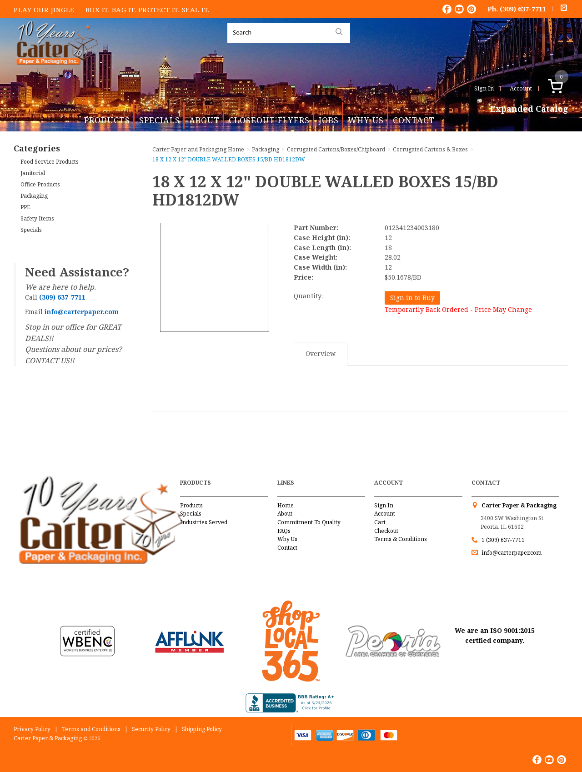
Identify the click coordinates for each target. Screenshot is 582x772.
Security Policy (151, 729)
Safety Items (37, 218)
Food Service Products (49, 161)
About (204, 120)
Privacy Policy (32, 729)
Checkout (386, 531)
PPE (25, 207)
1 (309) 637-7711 (503, 540)
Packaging (34, 196)
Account (521, 88)
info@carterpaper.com (511, 552)
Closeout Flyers (269, 120)
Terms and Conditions (91, 729)
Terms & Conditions (400, 539)
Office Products (40, 184)
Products (107, 120)
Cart (380, 522)
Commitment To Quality (309, 522)
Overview (321, 353)
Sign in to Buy (412, 297)
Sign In (484, 88)
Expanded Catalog (529, 109)
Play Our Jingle (44, 9)
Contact (414, 120)
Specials (159, 120)
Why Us (366, 120)
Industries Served (203, 522)
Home (285, 505)
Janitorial (32, 173)
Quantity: (308, 295)
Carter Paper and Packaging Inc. (55, 72)
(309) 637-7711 (523, 8)
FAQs (284, 531)
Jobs (329, 120)
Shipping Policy (202, 729)
